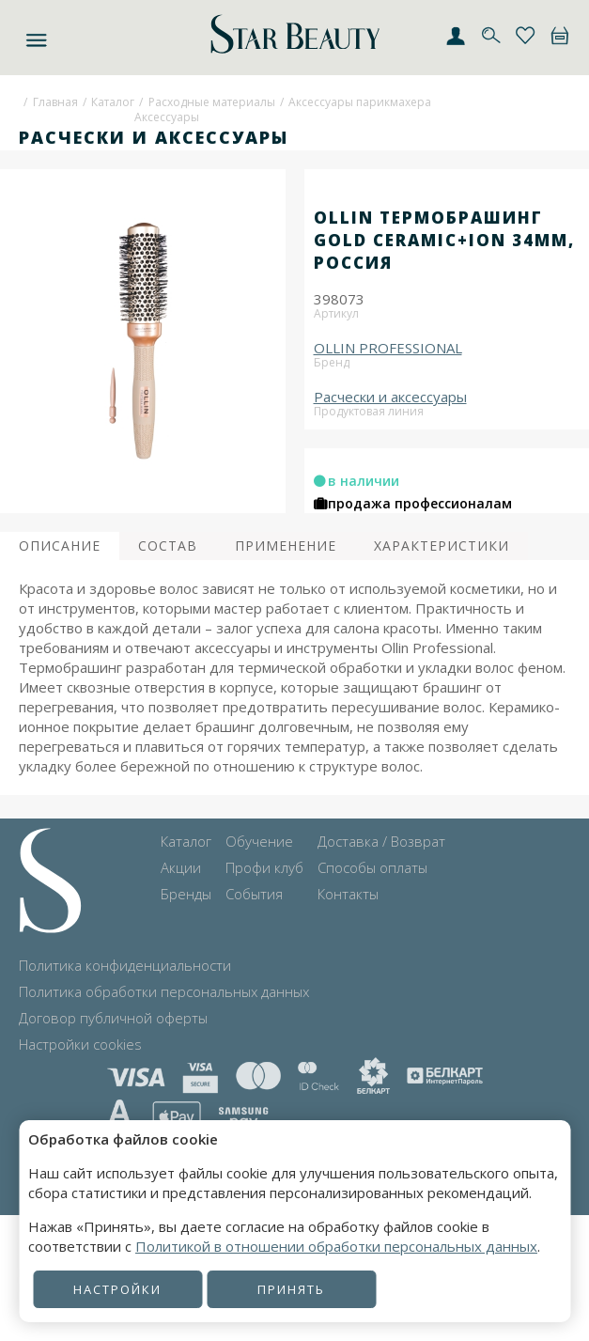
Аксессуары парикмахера (359, 102)
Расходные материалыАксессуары (204, 110)
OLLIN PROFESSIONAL (388, 347)
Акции (181, 867)
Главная (55, 102)
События (254, 893)
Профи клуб (264, 867)
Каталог (112, 102)
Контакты (348, 893)
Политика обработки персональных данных (164, 991)
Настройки (117, 1289)
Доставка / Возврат (381, 841)
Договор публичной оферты (113, 1017)
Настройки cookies (80, 1044)
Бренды (186, 893)
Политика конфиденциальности (125, 965)
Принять (291, 1289)
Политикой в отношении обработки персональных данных (336, 1246)
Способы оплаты (372, 867)
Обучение (259, 841)
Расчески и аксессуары (390, 396)
